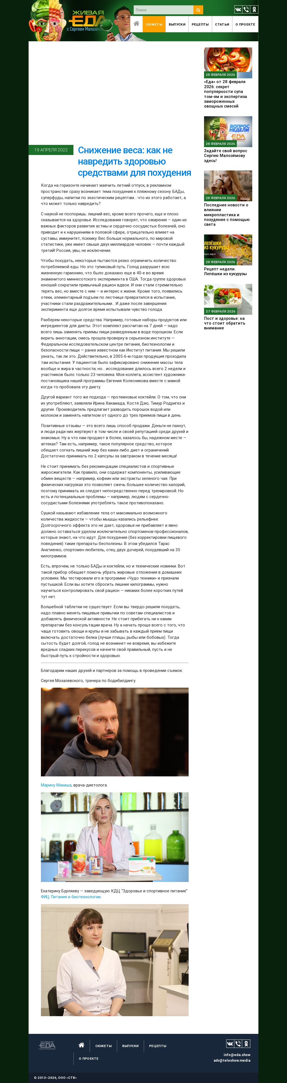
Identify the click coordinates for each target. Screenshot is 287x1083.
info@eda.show (237, 1054)
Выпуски (177, 24)
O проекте (245, 24)
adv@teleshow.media (232, 1060)
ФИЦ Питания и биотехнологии (71, 896)
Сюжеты (154, 24)
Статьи (222, 24)
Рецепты (200, 24)
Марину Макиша (56, 785)
